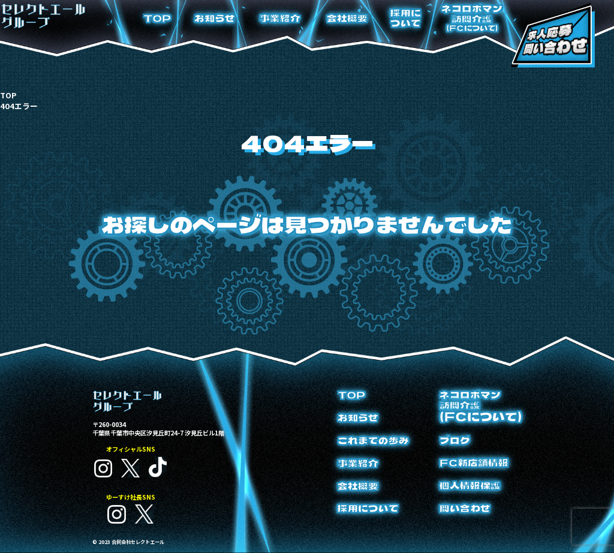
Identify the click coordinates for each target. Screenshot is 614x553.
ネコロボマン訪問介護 (471, 18)
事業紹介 (280, 18)
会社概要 (347, 18)
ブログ (455, 440)
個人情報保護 (470, 485)
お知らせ (214, 18)
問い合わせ (465, 508)
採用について (405, 18)
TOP (157, 18)
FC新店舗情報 (474, 463)
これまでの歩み (373, 440)
